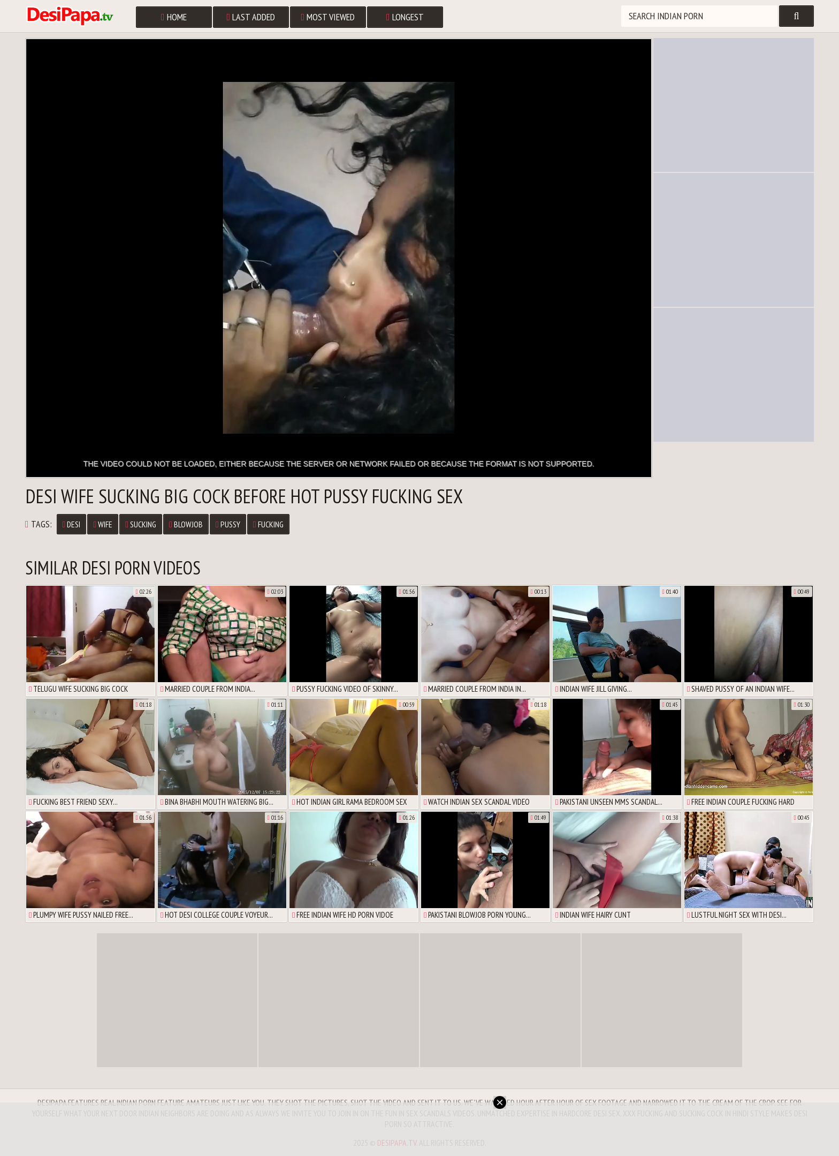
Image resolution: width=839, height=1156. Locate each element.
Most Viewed (328, 17)
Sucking (140, 524)
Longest (405, 17)
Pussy (228, 524)
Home (174, 17)
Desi (72, 524)
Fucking (268, 524)
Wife (102, 524)
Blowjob (186, 524)
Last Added (251, 17)
